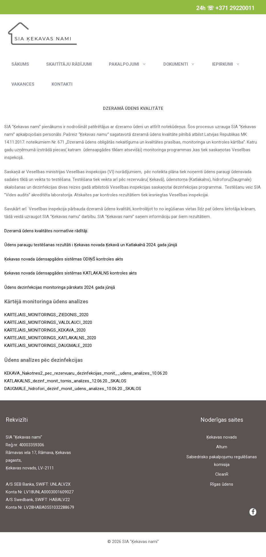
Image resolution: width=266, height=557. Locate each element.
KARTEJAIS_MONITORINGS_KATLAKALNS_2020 (50, 337)
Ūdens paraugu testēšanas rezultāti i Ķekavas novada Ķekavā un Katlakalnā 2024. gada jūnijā (90, 244)
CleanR (221, 474)
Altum (221, 446)
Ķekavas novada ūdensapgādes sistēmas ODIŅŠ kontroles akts (63, 259)
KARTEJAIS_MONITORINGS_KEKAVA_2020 (45, 330)
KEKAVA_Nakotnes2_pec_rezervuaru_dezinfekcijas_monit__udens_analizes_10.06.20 (85, 373)
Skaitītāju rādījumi (69, 64)
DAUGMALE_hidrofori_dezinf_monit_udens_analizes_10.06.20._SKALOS (72, 388)
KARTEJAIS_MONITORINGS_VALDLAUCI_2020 (48, 322)
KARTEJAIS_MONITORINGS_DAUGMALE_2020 (48, 345)
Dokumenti (183, 64)
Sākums (20, 64)
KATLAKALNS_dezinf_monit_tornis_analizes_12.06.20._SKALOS (65, 381)
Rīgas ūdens (221, 484)
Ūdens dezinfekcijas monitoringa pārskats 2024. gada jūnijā (59, 287)
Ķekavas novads (221, 437)
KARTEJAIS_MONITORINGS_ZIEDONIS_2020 (46, 314)
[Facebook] (252, 512)
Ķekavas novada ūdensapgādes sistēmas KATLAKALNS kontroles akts (70, 273)
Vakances (22, 84)
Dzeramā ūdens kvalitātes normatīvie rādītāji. (46, 230)
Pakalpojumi (132, 64)
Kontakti (62, 84)
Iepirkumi (230, 64)
